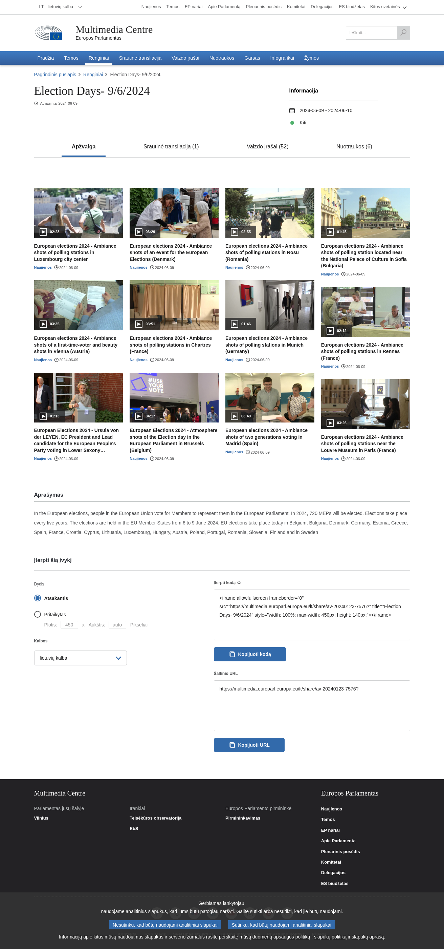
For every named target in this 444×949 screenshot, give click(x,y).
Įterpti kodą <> (228, 583)
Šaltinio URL (226, 674)
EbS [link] (134, 828)
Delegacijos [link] (333, 872)
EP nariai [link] (330, 830)
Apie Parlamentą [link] (338, 841)
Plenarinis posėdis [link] (340, 851)
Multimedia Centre (114, 29)
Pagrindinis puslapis (55, 74)
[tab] (84, 146)
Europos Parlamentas (98, 38)
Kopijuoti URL (249, 745)
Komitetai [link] (331, 862)
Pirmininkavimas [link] (242, 818)
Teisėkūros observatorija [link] (155, 818)
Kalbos (41, 641)
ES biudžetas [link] (335, 883)
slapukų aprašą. (368, 937)
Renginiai (93, 74)
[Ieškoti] (403, 32)
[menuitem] (59, 7)
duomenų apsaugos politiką (281, 937)
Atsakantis (56, 598)
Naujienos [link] (331, 809)
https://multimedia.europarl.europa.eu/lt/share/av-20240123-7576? (312, 705)
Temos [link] (328, 819)
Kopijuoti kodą (250, 654)
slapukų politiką (330, 937)
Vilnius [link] (41, 818)
